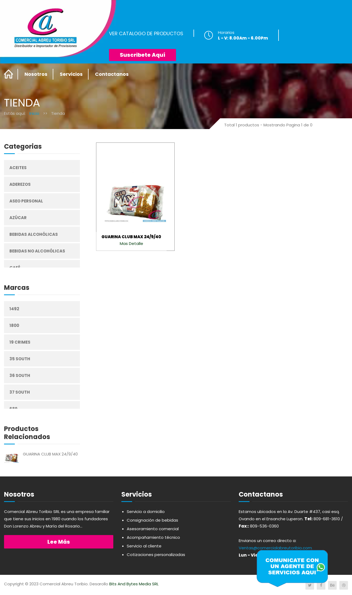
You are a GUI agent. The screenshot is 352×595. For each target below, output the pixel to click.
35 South (19, 359)
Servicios (71, 74)
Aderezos (20, 184)
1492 (14, 309)
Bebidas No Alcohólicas (37, 251)
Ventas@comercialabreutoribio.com (275, 548)
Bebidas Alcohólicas (33, 234)
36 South (19, 375)
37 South (19, 392)
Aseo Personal (26, 201)
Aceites (18, 167)
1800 (14, 325)
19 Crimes (19, 342)
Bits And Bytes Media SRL (134, 584)
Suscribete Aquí (142, 55)
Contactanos (112, 74)
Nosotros (35, 74)
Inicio (34, 113)
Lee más (58, 542)
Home (8, 74)
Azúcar (18, 217)
